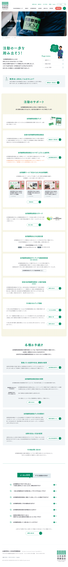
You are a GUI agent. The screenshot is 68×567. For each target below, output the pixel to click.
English (54, 4)
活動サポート (48, 60)
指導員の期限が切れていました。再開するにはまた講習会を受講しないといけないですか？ (25, 516)
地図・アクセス (5, 557)
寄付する (58, 8)
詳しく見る (30, 224)
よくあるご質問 (48, 67)
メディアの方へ (45, 4)
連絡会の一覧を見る (53, 139)
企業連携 (40, 8)
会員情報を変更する (53, 157)
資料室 (50, 4)
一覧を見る (30, 202)
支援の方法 (45, 8)
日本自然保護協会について (18, 8)
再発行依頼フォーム (53, 418)
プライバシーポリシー (12, 557)
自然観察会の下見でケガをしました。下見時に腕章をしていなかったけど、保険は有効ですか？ (25, 484)
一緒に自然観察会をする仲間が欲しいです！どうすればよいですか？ (28, 491)
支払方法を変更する (53, 438)
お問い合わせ (34, 4)
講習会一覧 (51, 317)
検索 (65, 4)
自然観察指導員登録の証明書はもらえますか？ (23, 509)
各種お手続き (48, 63)
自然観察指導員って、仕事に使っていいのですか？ (24, 522)
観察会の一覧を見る (51, 82)
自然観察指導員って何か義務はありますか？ (22, 503)
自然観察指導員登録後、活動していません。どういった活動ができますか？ (29, 497)
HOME (2, 37)
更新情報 (51, 8)
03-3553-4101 (38, 354)
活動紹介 (26, 8)
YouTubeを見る (52, 310)
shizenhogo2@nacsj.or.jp (29, 247)
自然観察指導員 (33, 8)
